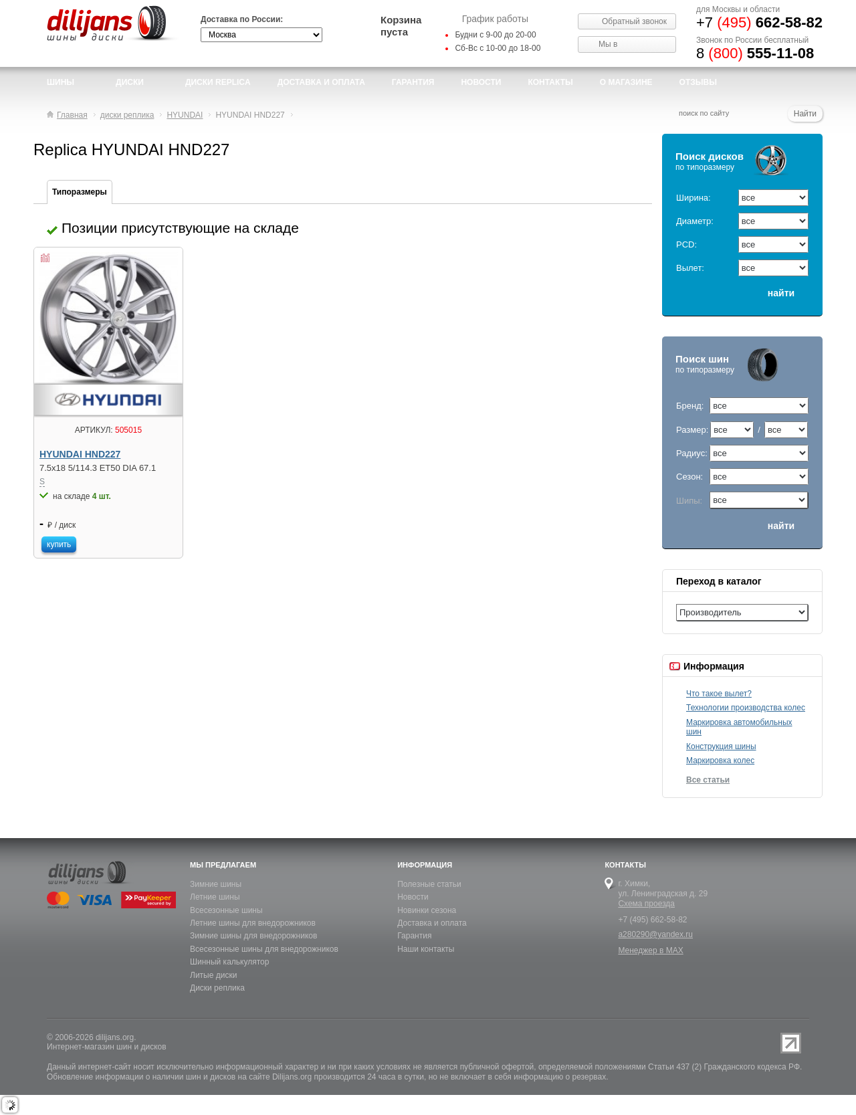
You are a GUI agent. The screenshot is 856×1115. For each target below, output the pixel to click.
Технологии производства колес (745, 707)
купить (59, 544)
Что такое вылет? (719, 693)
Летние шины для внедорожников (253, 923)
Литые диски (213, 975)
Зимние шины (215, 884)
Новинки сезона (426, 910)
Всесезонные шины (226, 910)
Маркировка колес (720, 760)
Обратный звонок (634, 21)
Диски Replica (218, 82)
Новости (412, 897)
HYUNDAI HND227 (79, 454)
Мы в (608, 44)
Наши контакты (425, 949)
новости (481, 82)
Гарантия (413, 82)
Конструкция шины (721, 746)
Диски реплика (217, 988)
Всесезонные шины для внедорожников (264, 949)
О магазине (626, 82)
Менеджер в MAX (650, 950)
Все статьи (708, 780)
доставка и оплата (321, 82)
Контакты (550, 82)
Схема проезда (646, 903)
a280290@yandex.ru (655, 934)
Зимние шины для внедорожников (253, 935)
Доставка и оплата (432, 923)
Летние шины (215, 897)
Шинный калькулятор (229, 962)
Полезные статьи (429, 884)
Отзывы (698, 82)
